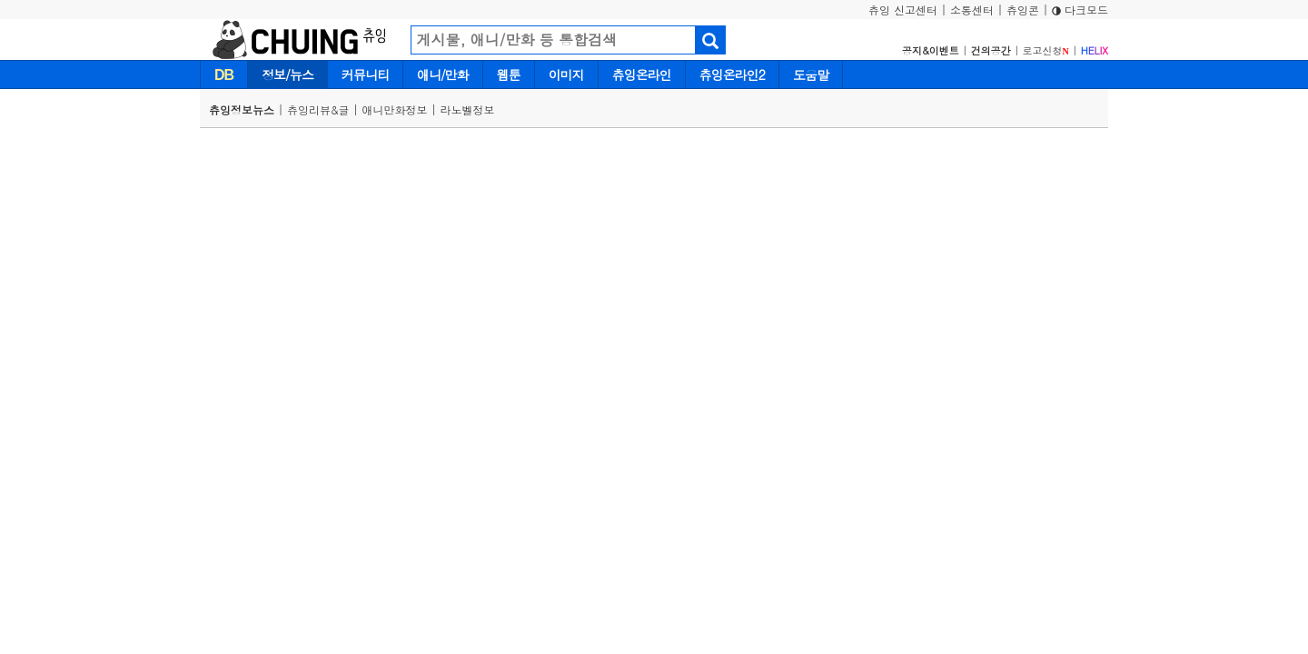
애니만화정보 (395, 109)
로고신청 (1046, 50)
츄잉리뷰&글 (318, 109)
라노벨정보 (468, 109)
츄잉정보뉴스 (241, 109)
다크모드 (1080, 9)
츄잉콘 (1022, 9)
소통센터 (972, 9)
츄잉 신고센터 (902, 9)
